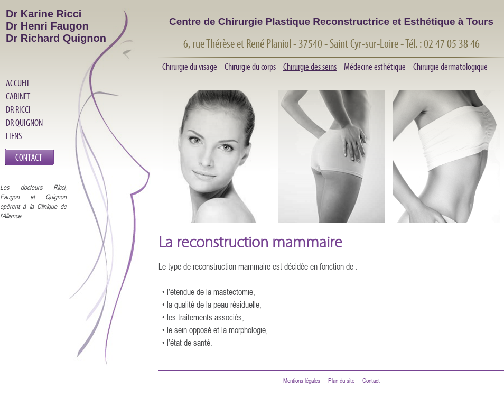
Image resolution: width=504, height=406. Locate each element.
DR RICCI (18, 109)
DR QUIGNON (24, 122)
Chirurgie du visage (189, 66)
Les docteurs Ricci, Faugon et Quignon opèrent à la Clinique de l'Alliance (33, 201)
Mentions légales (301, 380)
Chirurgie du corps (250, 66)
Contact (371, 380)
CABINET (18, 96)
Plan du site (341, 380)
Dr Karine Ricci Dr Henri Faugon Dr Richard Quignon (56, 26)
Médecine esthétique (375, 66)
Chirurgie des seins (310, 66)
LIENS (14, 136)
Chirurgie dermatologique (450, 66)
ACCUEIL (18, 83)
